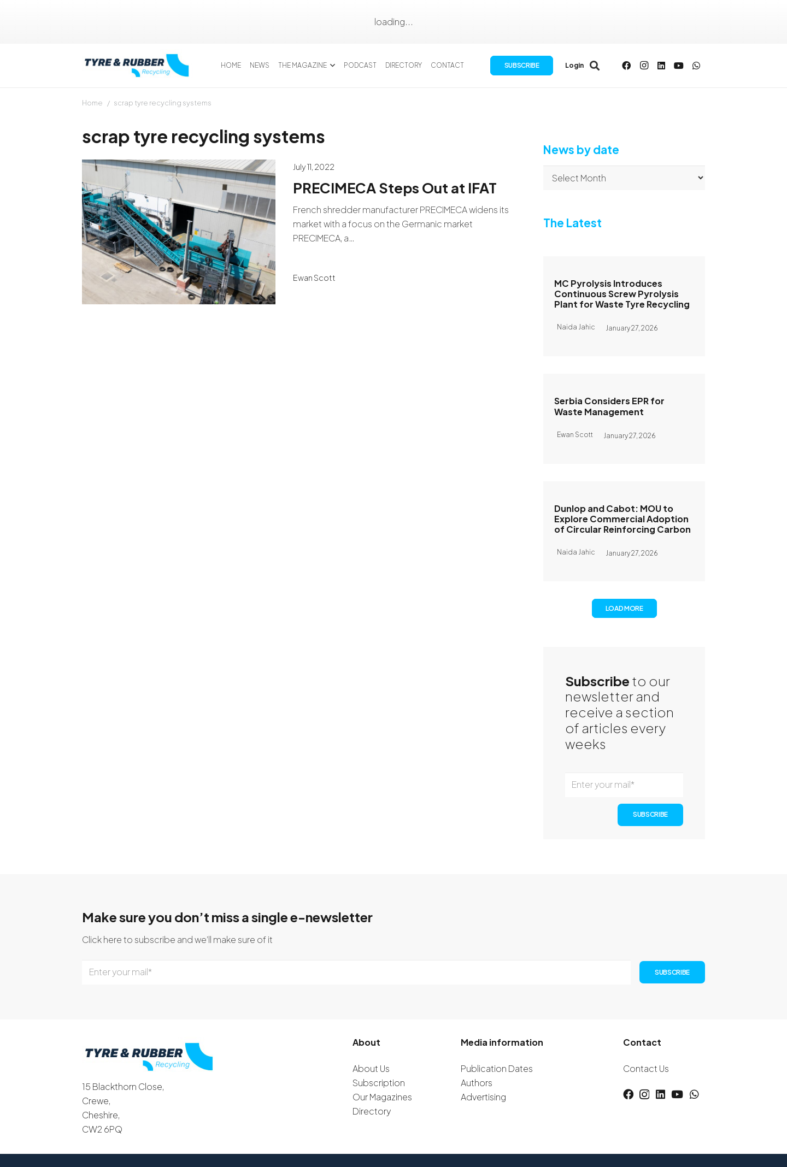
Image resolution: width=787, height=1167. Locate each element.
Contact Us (646, 1068)
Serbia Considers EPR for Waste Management (609, 406)
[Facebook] (626, 65)
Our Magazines (382, 1097)
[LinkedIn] (661, 65)
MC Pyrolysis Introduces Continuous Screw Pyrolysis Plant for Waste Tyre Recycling (622, 294)
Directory (372, 1111)
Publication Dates (497, 1068)
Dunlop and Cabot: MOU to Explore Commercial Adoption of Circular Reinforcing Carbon (622, 518)
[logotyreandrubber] (138, 65)
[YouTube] (679, 65)
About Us (371, 1068)
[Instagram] (644, 65)
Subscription (379, 1082)
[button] (331, 65)
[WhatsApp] (696, 65)
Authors (476, 1082)
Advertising (483, 1097)
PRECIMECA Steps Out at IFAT (395, 188)
